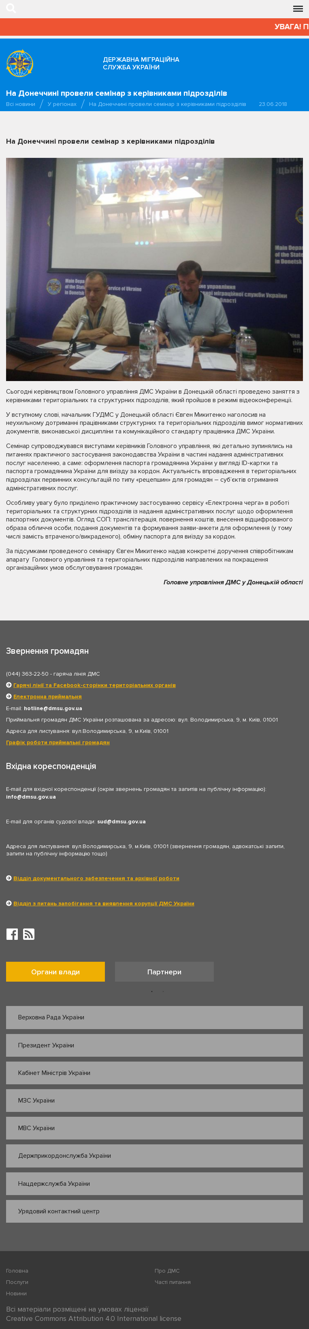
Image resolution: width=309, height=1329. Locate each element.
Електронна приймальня (47, 696)
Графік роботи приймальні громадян (58, 742)
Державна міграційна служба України (141, 63)
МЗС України (36, 1100)
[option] (60, 974)
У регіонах (62, 104)
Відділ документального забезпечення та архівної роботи (96, 878)
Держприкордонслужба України (64, 1156)
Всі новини (20, 104)
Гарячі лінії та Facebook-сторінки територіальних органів (94, 685)
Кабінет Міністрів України (54, 1073)
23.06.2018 (273, 104)
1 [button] (152, 992)
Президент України (46, 1045)
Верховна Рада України (51, 1017)
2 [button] (163, 992)
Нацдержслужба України (54, 1184)
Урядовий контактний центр (59, 1211)
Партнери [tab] (164, 971)
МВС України (36, 1128)
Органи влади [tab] (55, 971)
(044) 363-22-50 (27, 673)
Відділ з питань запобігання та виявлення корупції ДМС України (103, 903)
